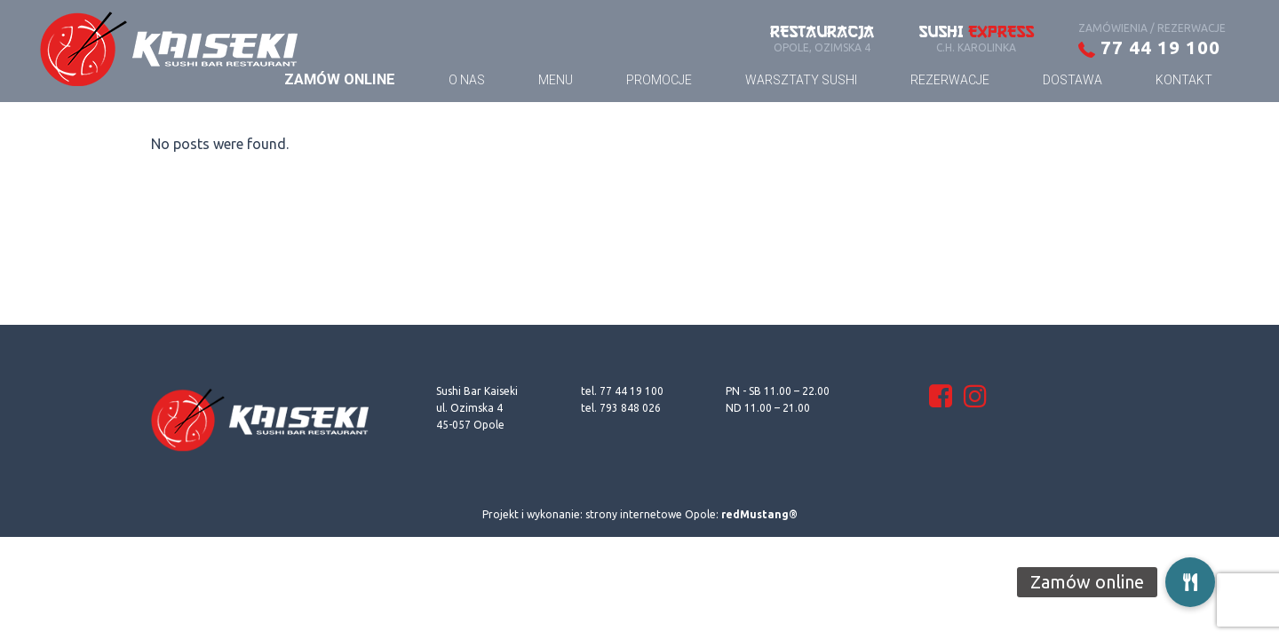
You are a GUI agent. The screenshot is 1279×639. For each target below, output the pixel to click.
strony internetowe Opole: (691, 514)
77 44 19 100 (1149, 47)
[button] (1190, 582)
